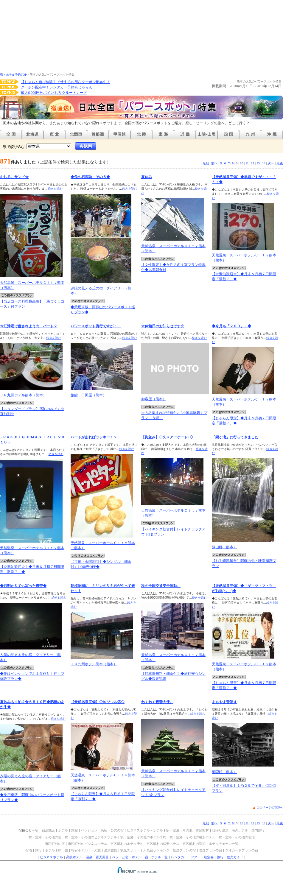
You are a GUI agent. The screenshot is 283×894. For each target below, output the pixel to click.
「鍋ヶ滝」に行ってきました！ (237, 437)
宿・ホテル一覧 (156, 857)
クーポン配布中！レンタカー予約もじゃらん (56, 87)
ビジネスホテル (51, 857)
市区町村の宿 (55, 843)
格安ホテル (79, 850)
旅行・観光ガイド (230, 857)
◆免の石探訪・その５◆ (90, 177)
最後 (279, 163)
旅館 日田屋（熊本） (88, 395)
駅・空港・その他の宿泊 (237, 837)
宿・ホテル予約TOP (13, 74)
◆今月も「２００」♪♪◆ (231, 326)
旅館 (74, 830)
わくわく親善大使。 (157, 702)
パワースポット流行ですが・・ (96, 326)
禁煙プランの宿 (184, 850)
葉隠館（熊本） (224, 772)
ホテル (63, 830)
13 (258, 163)
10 (241, 163)
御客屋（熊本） (153, 399)
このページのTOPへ (269, 807)
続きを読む (55, 188)
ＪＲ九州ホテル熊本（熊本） (23, 395)
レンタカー (179, 857)
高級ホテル (74, 857)
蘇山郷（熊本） (224, 547)
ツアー (195, 857)
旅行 (38, 850)
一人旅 (96, 850)
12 (252, 163)
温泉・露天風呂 (97, 857)
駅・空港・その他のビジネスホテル (91, 837)
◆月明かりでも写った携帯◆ (23, 586)
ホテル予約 (53, 850)
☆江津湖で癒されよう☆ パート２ (28, 326)
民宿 (104, 830)
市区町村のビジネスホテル (87, 843)
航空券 (209, 857)
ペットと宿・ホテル (127, 857)
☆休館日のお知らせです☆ (162, 326)
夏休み (146, 177)
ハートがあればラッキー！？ (94, 437)
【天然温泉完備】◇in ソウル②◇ (98, 702)
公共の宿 (117, 830)
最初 (206, 163)
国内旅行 (258, 830)
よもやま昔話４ (224, 702)
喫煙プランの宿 (210, 850)
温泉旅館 (110, 850)
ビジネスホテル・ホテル (145, 830)
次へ (271, 163)
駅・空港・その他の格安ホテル (192, 837)
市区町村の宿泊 (194, 843)
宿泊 (28, 850)
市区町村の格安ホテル (163, 843)
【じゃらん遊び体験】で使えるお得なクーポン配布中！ (65, 82)
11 (247, 163)
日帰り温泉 (220, 830)
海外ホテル (240, 830)
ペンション (89, 830)
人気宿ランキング (156, 850)
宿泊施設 (48, 830)
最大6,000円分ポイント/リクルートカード (54, 93)
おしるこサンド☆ (14, 177)
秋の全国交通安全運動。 (161, 586)
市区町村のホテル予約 (127, 843)
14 (263, 163)
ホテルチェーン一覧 (223, 843)
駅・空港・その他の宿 (45, 837)
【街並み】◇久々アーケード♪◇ (167, 437)
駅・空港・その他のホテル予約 (143, 837)
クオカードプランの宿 (241, 850)
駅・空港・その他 (179, 830)
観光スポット (130, 850)
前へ (214, 163)
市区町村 (202, 830)
